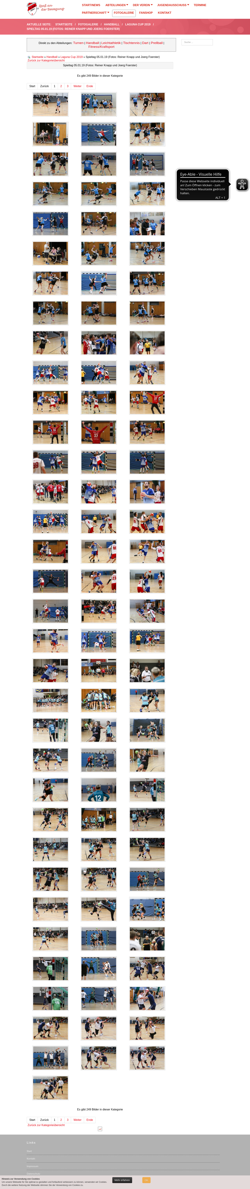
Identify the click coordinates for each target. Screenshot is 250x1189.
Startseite (37, 56)
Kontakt (31, 1158)
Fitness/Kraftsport (101, 47)
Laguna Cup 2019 (72, 56)
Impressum (32, 1166)
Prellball (157, 43)
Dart (145, 43)
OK (146, 1180)
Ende (89, 86)
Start (29, 1151)
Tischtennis (131, 43)
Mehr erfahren (122, 1180)
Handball (92, 43)
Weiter (77, 86)
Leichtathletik (111, 43)
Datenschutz (33, 1173)
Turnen (78, 43)
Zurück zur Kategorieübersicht (46, 60)
